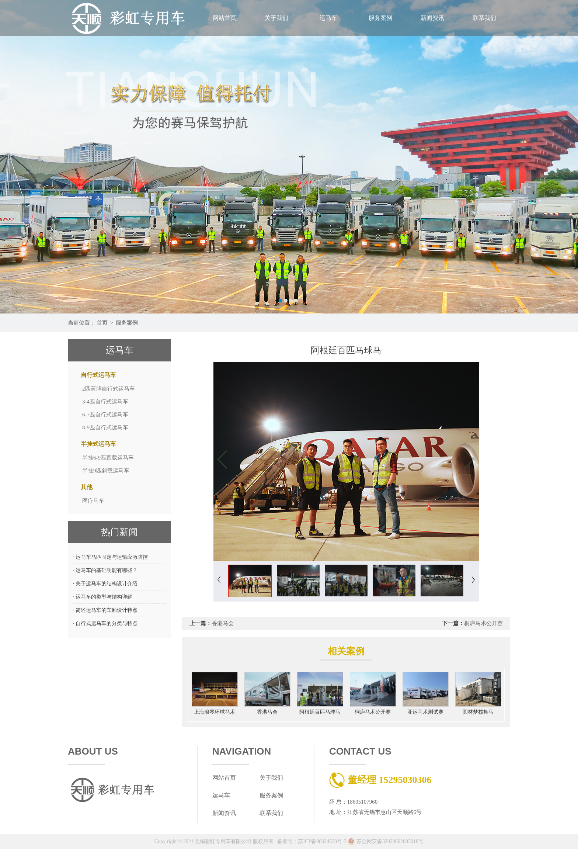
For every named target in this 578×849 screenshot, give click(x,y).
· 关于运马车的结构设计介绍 (105, 583)
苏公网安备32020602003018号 (386, 841)
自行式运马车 (98, 375)
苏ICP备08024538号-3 (322, 841)
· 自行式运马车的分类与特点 (105, 623)
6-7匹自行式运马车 (105, 414)
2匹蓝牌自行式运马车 (108, 389)
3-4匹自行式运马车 (105, 402)
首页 (102, 323)
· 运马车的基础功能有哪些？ (105, 570)
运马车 (328, 18)
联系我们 (484, 18)
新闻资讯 (432, 18)
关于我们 (276, 18)
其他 (87, 487)
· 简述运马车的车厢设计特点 (105, 610)
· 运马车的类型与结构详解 (102, 597)
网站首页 (224, 18)
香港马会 (223, 623)
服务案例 (380, 18)
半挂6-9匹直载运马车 (108, 458)
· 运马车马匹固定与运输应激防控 (110, 557)
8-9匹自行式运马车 (105, 427)
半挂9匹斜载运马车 (105, 471)
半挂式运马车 (98, 444)
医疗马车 (93, 501)
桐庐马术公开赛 (483, 623)
